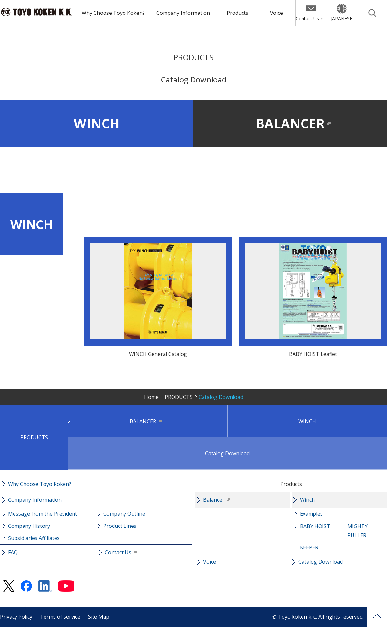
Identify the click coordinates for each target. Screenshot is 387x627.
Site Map (98, 616)
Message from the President (42, 513)
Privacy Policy (16, 616)
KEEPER (309, 547)
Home (151, 397)
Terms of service (60, 616)
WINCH (97, 123)
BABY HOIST (315, 526)
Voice (276, 12)
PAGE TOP (377, 617)
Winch (307, 499)
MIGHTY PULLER (357, 531)
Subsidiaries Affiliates (34, 538)
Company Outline (124, 513)
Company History (29, 525)
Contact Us (307, 18)
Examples (311, 513)
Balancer (213, 499)
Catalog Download (227, 453)
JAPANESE (341, 18)
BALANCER (290, 123)
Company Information (183, 12)
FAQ (13, 552)
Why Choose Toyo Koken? (113, 12)
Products (237, 12)
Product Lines (119, 525)
